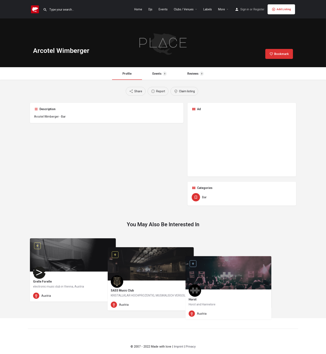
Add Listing (281, 9)
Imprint (178, 346)
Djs (150, 9)
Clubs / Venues (184, 9)
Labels (207, 9)
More (221, 9)
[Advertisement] (242, 143)
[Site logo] (35, 9)
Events (163, 9)
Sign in (244, 9)
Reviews (195, 73)
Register (258, 9)
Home (138, 9)
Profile (127, 73)
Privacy (191, 346)
